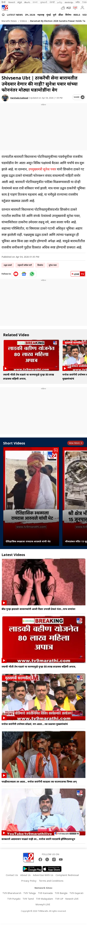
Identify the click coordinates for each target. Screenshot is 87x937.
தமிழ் (59, 2)
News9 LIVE (72, 898)
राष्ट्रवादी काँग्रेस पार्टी (25, 265)
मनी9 (78, 2)
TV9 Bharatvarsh (11, 893)
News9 (11, 2)
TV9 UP (59, 898)
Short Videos (14, 443)
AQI (68, 7)
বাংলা (35, 2)
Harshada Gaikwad (19, 98)
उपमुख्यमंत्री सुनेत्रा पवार (42, 169)
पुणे (54, 14)
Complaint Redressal (67, 875)
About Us (25, 875)
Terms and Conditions (51, 880)
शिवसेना (40, 265)
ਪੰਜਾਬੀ (52, 2)
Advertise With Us (43, 875)
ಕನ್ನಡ (19, 2)
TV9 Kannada (45, 893)
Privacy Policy (28, 880)
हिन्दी (4, 2)
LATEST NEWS (15, 14)
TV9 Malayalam (44, 898)
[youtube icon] (16, 274)
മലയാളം (69, 2)
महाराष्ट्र (40, 14)
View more (75, 442)
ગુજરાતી (43, 2)
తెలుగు (27, 2)
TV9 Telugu (29, 893)
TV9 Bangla (61, 893)
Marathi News (9, 20)
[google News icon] (24, 274)
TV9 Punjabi (13, 898)
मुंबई (48, 14)
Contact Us (12, 875)
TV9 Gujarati (76, 893)
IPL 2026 (30, 14)
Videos (23, 20)
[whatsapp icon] (32, 274)
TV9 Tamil (28, 898)
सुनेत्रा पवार (53, 265)
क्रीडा (60, 14)
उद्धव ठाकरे (8, 265)
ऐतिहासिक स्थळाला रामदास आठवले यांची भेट (28, 541)
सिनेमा (68, 14)
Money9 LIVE (42, 904)
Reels (77, 14)
